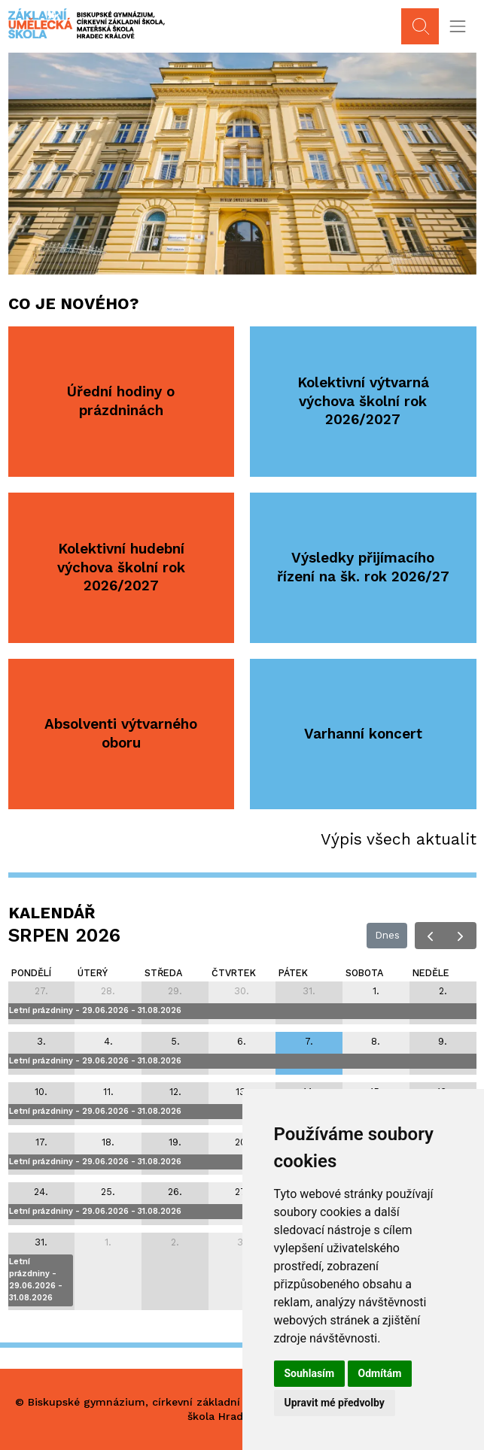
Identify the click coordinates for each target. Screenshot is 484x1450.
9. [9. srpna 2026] (442, 1041)
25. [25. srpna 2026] (108, 1191)
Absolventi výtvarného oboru (120, 733)
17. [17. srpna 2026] (41, 1142)
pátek (293, 972)
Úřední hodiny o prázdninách (121, 401)
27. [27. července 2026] (41, 990)
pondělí (31, 972)
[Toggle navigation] (457, 27)
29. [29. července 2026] (175, 990)
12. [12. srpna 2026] (175, 1091)
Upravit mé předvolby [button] (335, 1403)
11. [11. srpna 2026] (108, 1091)
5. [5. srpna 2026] (175, 1041)
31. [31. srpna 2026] (41, 1242)
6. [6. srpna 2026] (241, 1041)
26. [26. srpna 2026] (175, 1191)
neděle (430, 972)
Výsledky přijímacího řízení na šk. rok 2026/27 (363, 567)
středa (163, 972)
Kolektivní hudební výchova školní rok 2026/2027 (121, 567)
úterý (93, 972)
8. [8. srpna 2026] (375, 1041)
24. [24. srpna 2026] (41, 1191)
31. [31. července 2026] (309, 990)
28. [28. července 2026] (108, 990)
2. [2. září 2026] (175, 1242)
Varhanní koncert (363, 733)
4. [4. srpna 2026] (108, 1041)
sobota (364, 972)
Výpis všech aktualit (398, 839)
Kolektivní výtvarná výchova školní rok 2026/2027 (363, 401)
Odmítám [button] (380, 1373)
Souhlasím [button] (310, 1373)
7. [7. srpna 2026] (309, 1041)
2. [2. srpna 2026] (443, 990)
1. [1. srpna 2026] (376, 990)
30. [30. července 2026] (241, 990)
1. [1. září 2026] (108, 1242)
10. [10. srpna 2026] (41, 1091)
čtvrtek (234, 972)
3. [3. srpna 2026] (41, 1041)
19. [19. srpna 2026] (175, 1142)
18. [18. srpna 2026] (108, 1142)
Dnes (387, 935)
